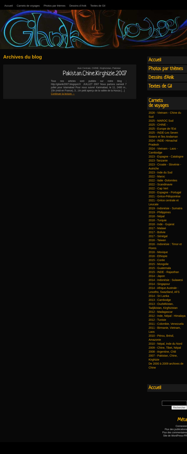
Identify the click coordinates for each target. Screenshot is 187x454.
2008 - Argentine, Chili (162, 351)
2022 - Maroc (157, 176)
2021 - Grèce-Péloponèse (164, 196)
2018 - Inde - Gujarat (161, 224)
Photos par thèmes (54, 5)
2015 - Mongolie (158, 264)
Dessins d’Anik (77, 5)
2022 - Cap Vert (158, 188)
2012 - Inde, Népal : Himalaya (167, 315)
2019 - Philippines (160, 212)
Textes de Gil (97, 5)
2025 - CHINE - (158, 124)
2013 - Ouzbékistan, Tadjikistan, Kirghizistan (163, 305)
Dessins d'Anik (161, 77)
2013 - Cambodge (160, 299)
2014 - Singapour (159, 284)
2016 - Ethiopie (158, 256)
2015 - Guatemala (160, 268)
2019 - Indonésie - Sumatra (165, 208)
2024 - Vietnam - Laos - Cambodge (163, 150)
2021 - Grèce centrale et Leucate (164, 202)
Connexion (181, 426)
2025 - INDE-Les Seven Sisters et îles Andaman (163, 134)
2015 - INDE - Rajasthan (164, 272)
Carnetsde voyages (159, 103)
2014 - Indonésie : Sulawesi (166, 280)
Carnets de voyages (28, 5)
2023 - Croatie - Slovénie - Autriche (165, 166)
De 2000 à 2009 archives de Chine (166, 365)
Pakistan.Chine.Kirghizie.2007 (95, 73)
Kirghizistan (105, 68)
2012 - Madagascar (161, 311)
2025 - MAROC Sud (161, 120)
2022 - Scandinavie (160, 184)
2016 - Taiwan (157, 240)
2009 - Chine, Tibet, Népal (165, 347)
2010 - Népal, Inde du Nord (165, 343)
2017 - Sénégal (158, 236)
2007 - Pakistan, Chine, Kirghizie (163, 357)
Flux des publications (176, 429)
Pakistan (116, 68)
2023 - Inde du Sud (160, 172)
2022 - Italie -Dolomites (163, 180)
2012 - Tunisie (157, 319)
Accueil (8, 5)
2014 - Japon (157, 276)
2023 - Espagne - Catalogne (166, 156)
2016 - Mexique (158, 252)
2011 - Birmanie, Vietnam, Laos (165, 329)
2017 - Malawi (157, 228)
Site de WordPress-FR (175, 435)
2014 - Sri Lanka (159, 295)
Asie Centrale (84, 68)
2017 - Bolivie (157, 232)
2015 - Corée (157, 260)
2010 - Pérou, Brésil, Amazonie (161, 337)
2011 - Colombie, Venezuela (166, 323)
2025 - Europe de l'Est (162, 128)
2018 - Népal (157, 216)
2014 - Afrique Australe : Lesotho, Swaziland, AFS (164, 290)
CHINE (95, 68)
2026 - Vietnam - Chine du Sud (165, 114)
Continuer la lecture (63, 93)
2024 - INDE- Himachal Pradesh (163, 142)
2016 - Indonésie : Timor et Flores (165, 246)
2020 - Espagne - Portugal (165, 192)
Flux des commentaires (174, 432)
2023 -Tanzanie (158, 160)
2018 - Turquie (158, 220)
